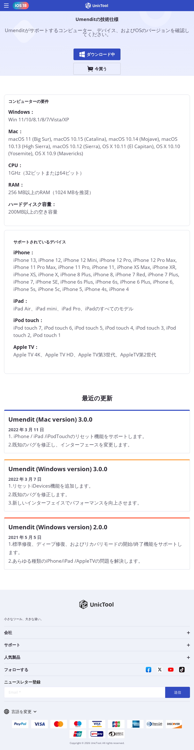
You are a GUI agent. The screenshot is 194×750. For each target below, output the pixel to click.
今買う (97, 69)
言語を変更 (20, 711)
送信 (177, 692)
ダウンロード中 (97, 54)
